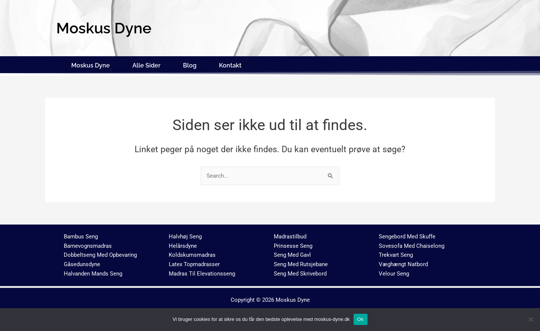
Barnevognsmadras (88, 244)
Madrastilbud (290, 235)
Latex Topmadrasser (194, 262)
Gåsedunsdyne (82, 262)
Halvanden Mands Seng (93, 272)
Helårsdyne (183, 244)
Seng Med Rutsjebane (301, 262)
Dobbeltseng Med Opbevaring (100, 253)
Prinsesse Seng (293, 244)
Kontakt (230, 64)
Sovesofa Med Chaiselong (411, 244)
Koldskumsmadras (192, 253)
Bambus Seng (81, 235)
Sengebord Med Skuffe (407, 235)
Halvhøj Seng (185, 235)
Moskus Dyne (90, 64)
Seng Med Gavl (292, 253)
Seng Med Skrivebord (300, 272)
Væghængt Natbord (403, 262)
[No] (530, 319)
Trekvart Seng (396, 253)
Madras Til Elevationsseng (202, 272)
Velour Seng (394, 272)
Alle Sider (146, 64)
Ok (360, 319)
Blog (189, 64)
